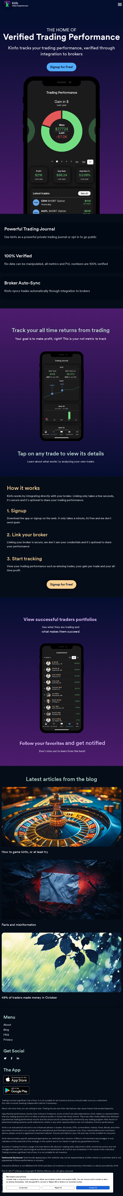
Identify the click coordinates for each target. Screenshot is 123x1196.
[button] (119, 4)
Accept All (93, 1188)
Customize (23, 1188)
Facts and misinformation (19, 924)
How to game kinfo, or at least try (25, 852)
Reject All (58, 1188)
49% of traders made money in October (29, 997)
